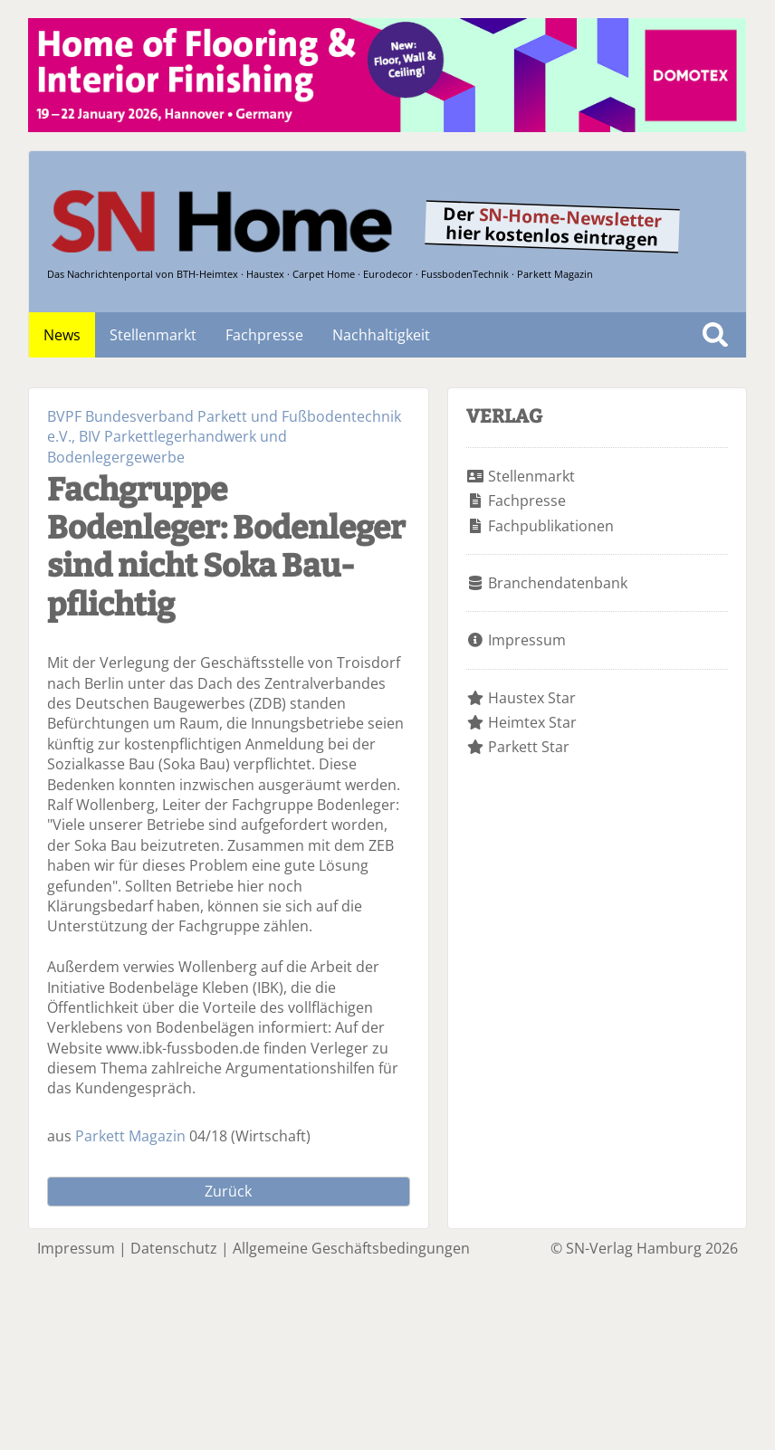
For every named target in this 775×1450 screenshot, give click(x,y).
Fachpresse (264, 335)
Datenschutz (173, 1248)
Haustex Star (532, 698)
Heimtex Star (532, 722)
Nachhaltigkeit (381, 335)
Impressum (527, 640)
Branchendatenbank (557, 583)
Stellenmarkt (153, 335)
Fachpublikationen (551, 526)
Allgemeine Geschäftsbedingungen (351, 1248)
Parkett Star (528, 747)
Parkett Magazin (130, 1136)
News (62, 335)
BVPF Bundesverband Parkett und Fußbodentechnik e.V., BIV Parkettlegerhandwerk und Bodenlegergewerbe (224, 436)
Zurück (228, 1191)
